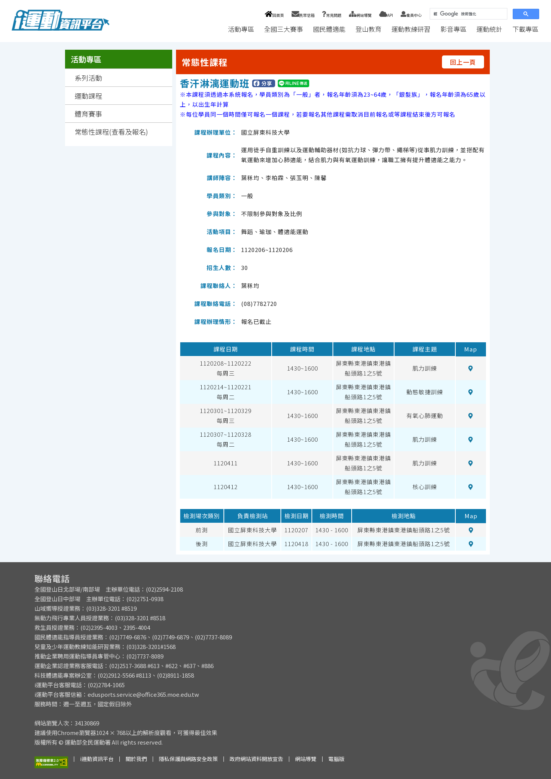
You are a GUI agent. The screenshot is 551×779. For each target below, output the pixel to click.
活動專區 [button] (241, 29)
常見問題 (331, 15)
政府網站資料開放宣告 (256, 759)
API (386, 15)
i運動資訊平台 (97, 759)
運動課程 (88, 96)
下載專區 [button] (525, 29)
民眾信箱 (303, 15)
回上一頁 (463, 62)
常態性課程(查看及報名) (111, 132)
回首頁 (274, 15)
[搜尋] (468, 14)
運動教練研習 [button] (410, 29)
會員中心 (411, 15)
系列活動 (88, 78)
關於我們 (136, 759)
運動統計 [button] (489, 29)
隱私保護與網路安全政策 (188, 759)
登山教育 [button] (368, 29)
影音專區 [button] (453, 29)
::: (216, 29)
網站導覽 (360, 15)
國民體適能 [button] (329, 29)
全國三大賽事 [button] (283, 29)
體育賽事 (88, 114)
